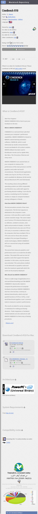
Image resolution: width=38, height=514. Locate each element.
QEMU (6, 442)
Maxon (10, 14)
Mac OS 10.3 (9, 413)
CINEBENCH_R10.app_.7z (18, 359)
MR (15, 37)
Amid (10, 27)
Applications (10, 17)
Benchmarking (12, 19)
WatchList (19, 49)
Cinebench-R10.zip (16, 343)
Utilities (20, 19)
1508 (13, 59)
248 (19, 59)
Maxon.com (9, 323)
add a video (18, 68)
